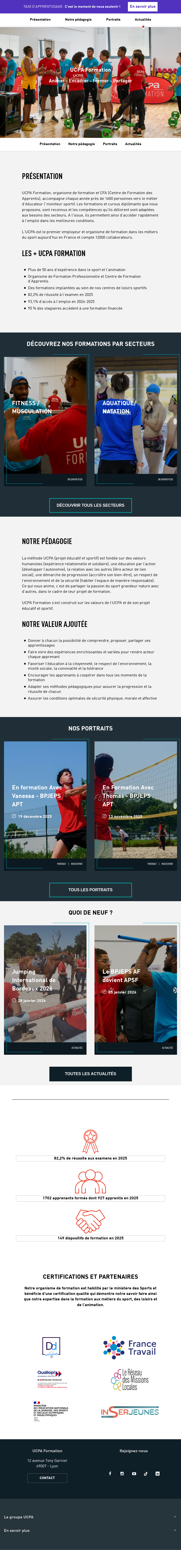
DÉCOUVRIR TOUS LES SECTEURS (90, 505)
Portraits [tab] (110, 144)
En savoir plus (143, 7)
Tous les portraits (91, 890)
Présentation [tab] (50, 144)
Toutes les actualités (90, 1074)
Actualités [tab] (133, 144)
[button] (6, 22)
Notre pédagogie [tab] (81, 144)
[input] (170, 22)
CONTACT (47, 1478)
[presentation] (175, 421)
